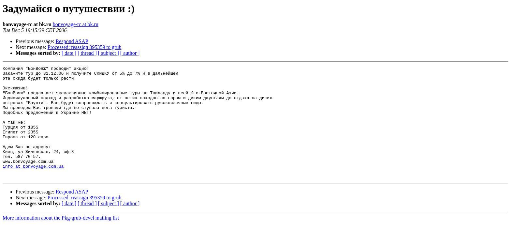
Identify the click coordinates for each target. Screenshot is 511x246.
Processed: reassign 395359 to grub (85, 47)
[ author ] (130, 53)
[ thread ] (87, 53)
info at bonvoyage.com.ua (33, 187)
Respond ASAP (72, 41)
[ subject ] (108, 53)
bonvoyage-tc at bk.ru (75, 24)
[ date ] (69, 53)
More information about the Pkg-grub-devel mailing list (61, 240)
